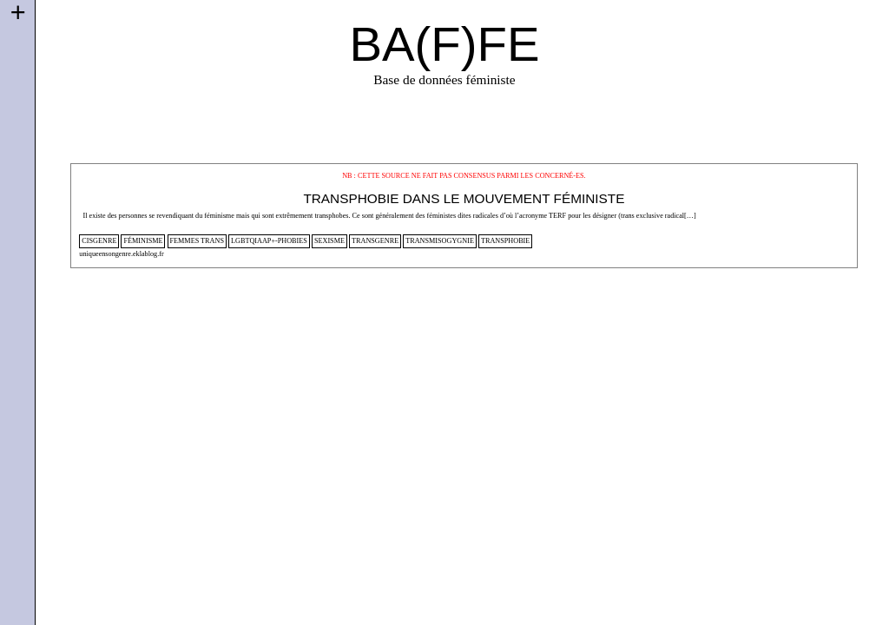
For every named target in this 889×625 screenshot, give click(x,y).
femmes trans (197, 241)
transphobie (505, 241)
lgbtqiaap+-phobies (269, 241)
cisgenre (99, 241)
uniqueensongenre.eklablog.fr (121, 254)
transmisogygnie (439, 241)
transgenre (375, 241)
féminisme (142, 241)
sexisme (329, 241)
